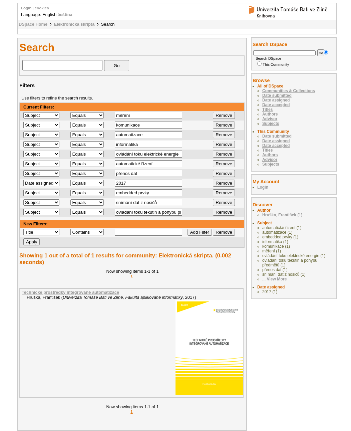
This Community (273, 64)
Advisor (269, 119)
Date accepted (276, 104)
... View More (274, 279)
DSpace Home (33, 24)
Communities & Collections (288, 90)
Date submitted (277, 95)
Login (26, 8)
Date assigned (276, 100)
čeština (65, 14)
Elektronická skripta (74, 24)
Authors (270, 114)
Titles (267, 109)
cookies (42, 8)
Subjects (270, 123)
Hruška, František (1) (282, 215)
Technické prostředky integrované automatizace (70, 292)
